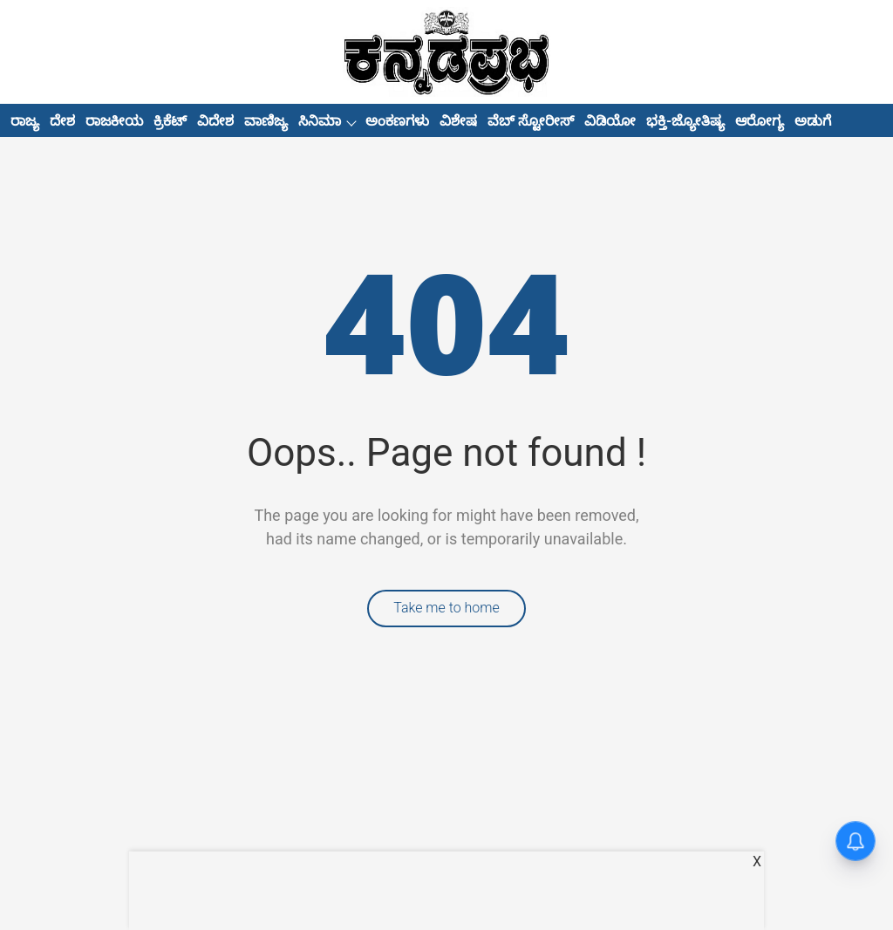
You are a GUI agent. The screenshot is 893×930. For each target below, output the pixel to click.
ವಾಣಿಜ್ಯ (266, 121)
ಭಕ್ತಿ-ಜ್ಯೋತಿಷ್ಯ (685, 121)
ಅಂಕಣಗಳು (397, 121)
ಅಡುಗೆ (812, 121)
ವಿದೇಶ (215, 121)
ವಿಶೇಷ (458, 121)
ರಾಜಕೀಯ (114, 121)
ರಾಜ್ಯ (24, 121)
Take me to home (446, 607)
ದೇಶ (62, 121)
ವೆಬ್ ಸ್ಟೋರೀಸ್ (530, 121)
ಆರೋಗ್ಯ (759, 121)
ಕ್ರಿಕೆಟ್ (170, 121)
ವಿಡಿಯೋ (610, 121)
